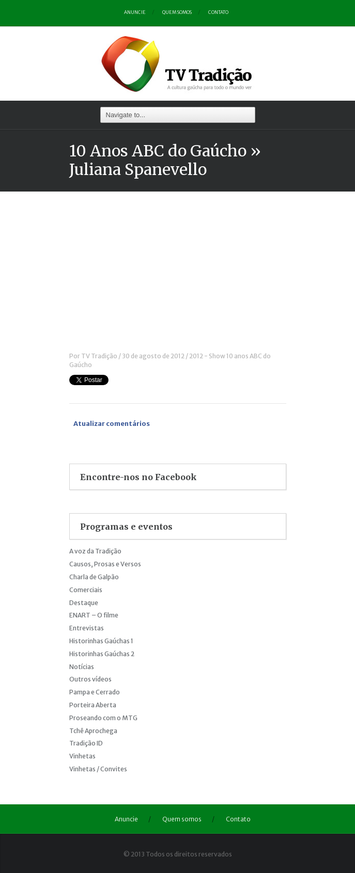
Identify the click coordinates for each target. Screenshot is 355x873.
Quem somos (177, 12)
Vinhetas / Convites (98, 769)
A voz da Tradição (95, 551)
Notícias (81, 667)
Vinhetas (82, 756)
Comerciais (85, 590)
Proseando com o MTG (103, 718)
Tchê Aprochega (93, 731)
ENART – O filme (93, 615)
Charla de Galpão (94, 577)
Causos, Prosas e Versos (105, 564)
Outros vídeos (90, 679)
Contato (218, 12)
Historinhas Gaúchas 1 (101, 641)
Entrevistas (86, 628)
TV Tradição (99, 356)
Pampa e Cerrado (94, 692)
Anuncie (135, 12)
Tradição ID (86, 743)
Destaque (83, 603)
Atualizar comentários (111, 423)
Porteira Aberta (92, 705)
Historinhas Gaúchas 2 (101, 654)
